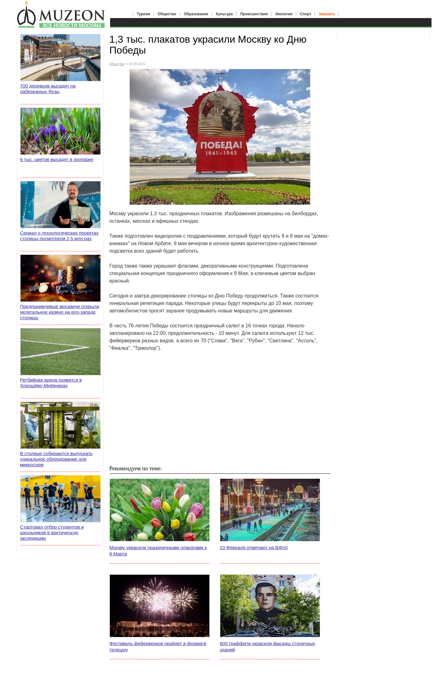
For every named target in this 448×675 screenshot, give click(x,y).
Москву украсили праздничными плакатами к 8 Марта (158, 550)
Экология (283, 14)
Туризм (143, 14)
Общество (166, 14)
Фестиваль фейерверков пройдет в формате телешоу (158, 646)
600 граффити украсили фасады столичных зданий (267, 646)
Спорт (305, 14)
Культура (224, 14)
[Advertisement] (220, 408)
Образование (196, 14)
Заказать (327, 14)
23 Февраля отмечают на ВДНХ (254, 547)
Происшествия (254, 14)
